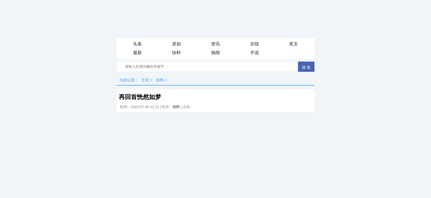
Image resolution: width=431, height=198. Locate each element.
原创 (176, 44)
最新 (137, 52)
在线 (254, 44)
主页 (145, 80)
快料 (176, 52)
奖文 (293, 44)
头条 (137, 44)
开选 (254, 52)
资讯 (215, 44)
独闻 (215, 52)
